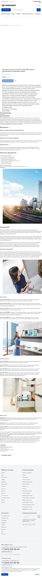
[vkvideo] (28, 524)
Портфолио (3, 522)
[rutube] (30, 524)
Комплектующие (5, 13)
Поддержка (3, 520)
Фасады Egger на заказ (27, 502)
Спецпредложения (5, 515)
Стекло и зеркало (26, 493)
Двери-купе (25, 486)
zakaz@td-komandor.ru (4, 450)
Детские (3, 491)
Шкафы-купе (4, 477)
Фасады (24, 488)
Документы (3, 527)
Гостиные (3, 488)
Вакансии (3, 529)
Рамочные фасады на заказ (28, 504)
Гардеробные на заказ (27, 509)
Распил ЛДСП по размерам (28, 497)
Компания (5, 513)
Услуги (13, 13)
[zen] (32, 524)
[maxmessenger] (23, 524)
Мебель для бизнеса (27, 13)
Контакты (3, 534)
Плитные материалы (26, 472)
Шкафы (3, 479)
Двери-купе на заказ (27, 500)
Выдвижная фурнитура (27, 495)
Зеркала (3, 502)
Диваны (3, 500)
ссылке (26, 166)
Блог (2, 531)
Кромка (24, 475)
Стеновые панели (5, 497)
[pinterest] (34, 524)
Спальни (3, 486)
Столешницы (25, 477)
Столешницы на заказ (27, 506)
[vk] (25, 524)
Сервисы (3, 524)
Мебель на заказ (7, 470)
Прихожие (3, 481)
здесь (22, 571)
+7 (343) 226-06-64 (37, 2)
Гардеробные (4, 484)
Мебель (18, 13)
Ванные (3, 493)
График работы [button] (12, 1)
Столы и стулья (4, 495)
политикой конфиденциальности (28, 521)
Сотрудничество (5, 518)
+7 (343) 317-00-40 (10, 562)
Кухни (2, 475)
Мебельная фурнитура (27, 481)
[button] (37, 5)
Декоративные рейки (27, 491)
